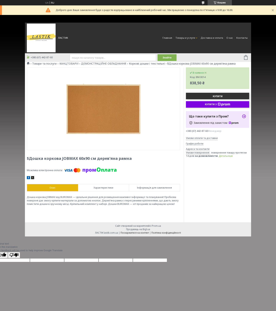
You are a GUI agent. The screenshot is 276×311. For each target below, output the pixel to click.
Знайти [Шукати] (167, 57)
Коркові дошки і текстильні (147, 63)
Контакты (242, 37)
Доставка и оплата (212, 37)
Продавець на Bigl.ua (138, 229)
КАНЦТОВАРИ (68, 63)
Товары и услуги (185, 37)
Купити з (217, 104)
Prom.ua (156, 225)
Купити (218, 96)
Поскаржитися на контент (135, 232)
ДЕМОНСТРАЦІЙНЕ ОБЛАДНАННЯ (103, 63)
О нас (229, 37)
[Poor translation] (14, 255)
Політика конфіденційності (166, 232)
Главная (167, 37)
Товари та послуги (44, 63)
